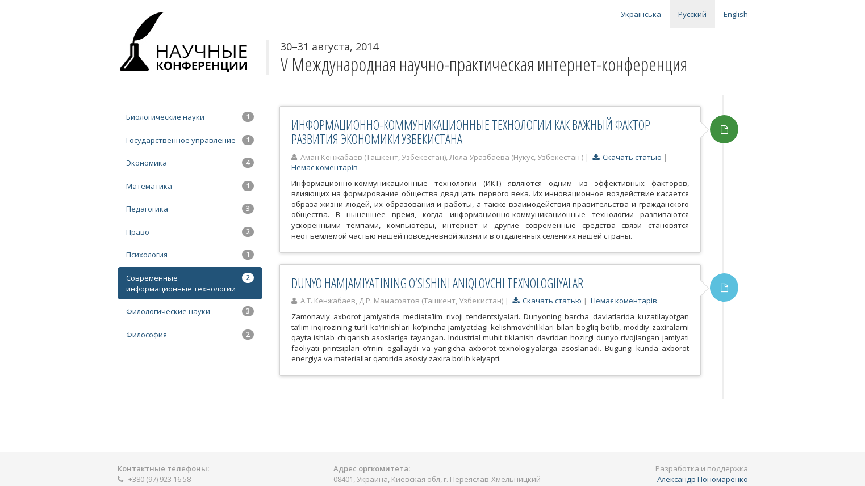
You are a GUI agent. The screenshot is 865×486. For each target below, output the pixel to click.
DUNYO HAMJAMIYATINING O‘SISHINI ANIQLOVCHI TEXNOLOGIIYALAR (437, 283)
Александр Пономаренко (702, 479)
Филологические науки (190, 311)
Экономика (190, 163)
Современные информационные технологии (190, 283)
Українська (641, 14)
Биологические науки (190, 117)
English (736, 14)
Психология (190, 255)
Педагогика (190, 209)
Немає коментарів (324, 167)
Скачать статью (627, 157)
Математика (190, 186)
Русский (692, 14)
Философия (190, 334)
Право (190, 232)
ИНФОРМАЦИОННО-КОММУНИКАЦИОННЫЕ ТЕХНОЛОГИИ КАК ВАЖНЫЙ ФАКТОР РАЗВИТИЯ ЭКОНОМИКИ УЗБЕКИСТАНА (470, 132)
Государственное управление (190, 140)
